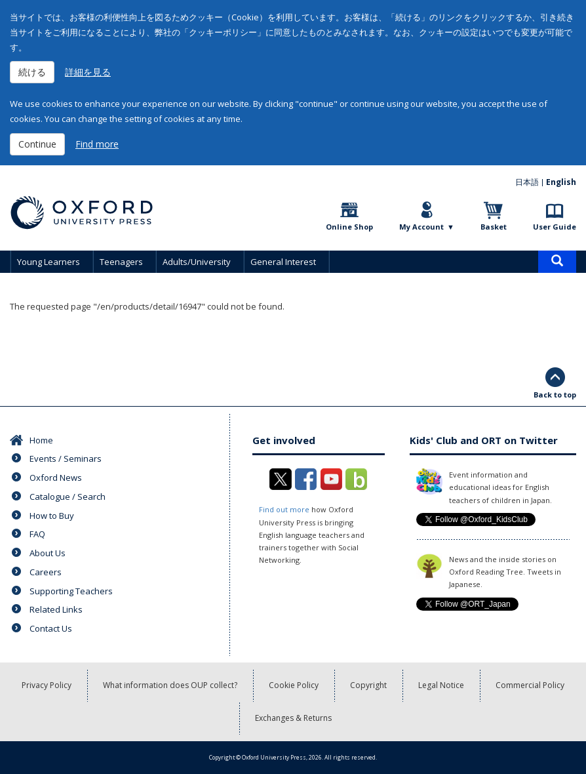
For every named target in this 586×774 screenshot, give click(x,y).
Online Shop (349, 227)
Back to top (555, 394)
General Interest (283, 262)
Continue (37, 144)
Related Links (56, 609)
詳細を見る (88, 72)
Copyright (368, 685)
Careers (45, 572)
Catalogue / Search (67, 496)
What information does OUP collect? (170, 685)
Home (41, 440)
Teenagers (121, 262)
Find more (97, 144)
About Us (47, 553)
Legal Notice (441, 685)
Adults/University (197, 262)
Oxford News (55, 477)
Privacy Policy (46, 685)
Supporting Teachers (71, 591)
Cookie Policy (294, 685)
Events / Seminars (65, 458)
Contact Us (50, 628)
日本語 (527, 182)
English (561, 182)
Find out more (284, 509)
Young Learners (48, 262)
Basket (493, 227)
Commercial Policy (530, 685)
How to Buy (51, 515)
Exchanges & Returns (293, 717)
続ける (32, 72)
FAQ (37, 534)
